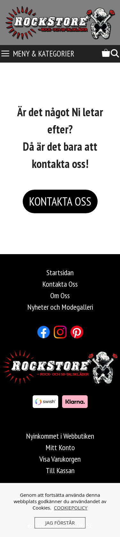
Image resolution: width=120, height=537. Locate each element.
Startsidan (60, 272)
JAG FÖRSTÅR (60, 522)
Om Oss (60, 295)
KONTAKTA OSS (60, 201)
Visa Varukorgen (60, 459)
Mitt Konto (60, 447)
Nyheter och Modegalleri (60, 307)
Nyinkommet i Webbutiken (60, 436)
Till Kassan (60, 470)
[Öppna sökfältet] (115, 54)
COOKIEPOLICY (70, 507)
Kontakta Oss (60, 284)
